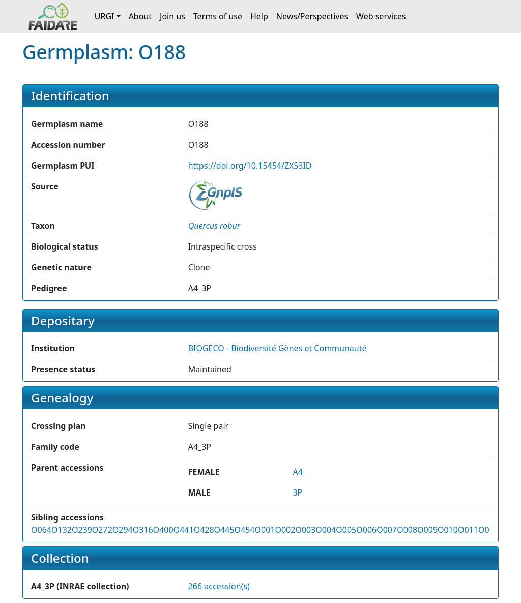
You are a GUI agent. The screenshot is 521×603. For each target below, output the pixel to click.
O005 (346, 529)
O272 (102, 529)
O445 (224, 529)
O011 (468, 529)
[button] (214, 225)
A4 (297, 471)
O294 (122, 529)
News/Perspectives (312, 16)
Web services (381, 16)
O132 (61, 529)
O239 (82, 529)
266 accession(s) (219, 586)
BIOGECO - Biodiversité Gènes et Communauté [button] (277, 348)
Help (259, 16)
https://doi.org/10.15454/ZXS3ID (250, 165)
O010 (448, 529)
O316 (143, 529)
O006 (366, 529)
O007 (387, 529)
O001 (264, 529)
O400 (163, 529)
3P (297, 492)
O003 (305, 529)
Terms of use (217, 16)
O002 (285, 529)
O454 (245, 529)
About (140, 16)
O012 (488, 529)
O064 (41, 529)
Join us (172, 16)
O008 (407, 529)
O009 (427, 529)
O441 (183, 529)
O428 (204, 529)
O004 (325, 529)
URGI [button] (104, 16)
